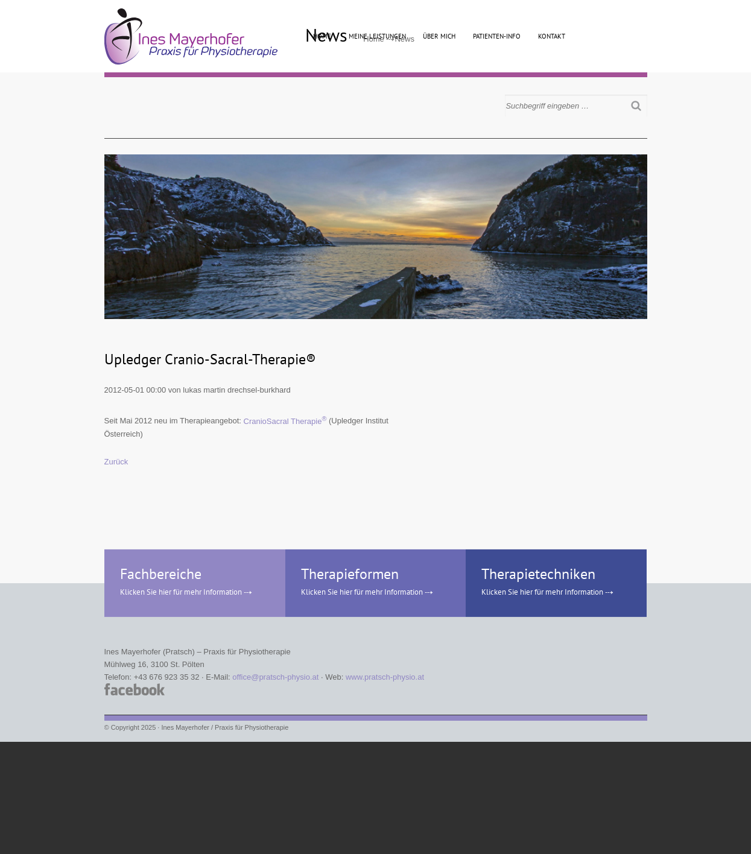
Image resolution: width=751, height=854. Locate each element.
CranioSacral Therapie (285, 421)
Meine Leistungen (377, 36)
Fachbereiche (160, 574)
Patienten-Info (497, 36)
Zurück (116, 461)
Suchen (638, 105)
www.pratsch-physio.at (385, 677)
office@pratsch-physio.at (275, 677)
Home (322, 36)
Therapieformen (350, 574)
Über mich (439, 36)
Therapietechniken (538, 574)
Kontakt (551, 36)
